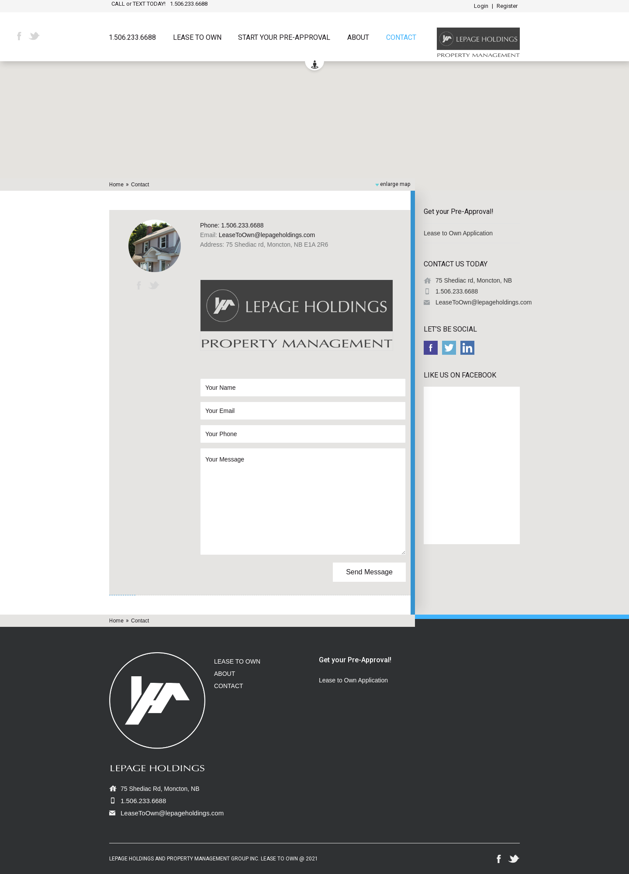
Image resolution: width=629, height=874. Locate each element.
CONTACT (228, 685)
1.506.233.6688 (132, 38)
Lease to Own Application (458, 233)
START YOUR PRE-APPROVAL (284, 38)
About (358, 38)
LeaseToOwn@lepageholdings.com (267, 234)
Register (507, 6)
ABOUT (224, 673)
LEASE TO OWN (237, 661)
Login (481, 6)
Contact (401, 38)
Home (116, 185)
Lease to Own (197, 38)
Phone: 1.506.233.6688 (232, 225)
